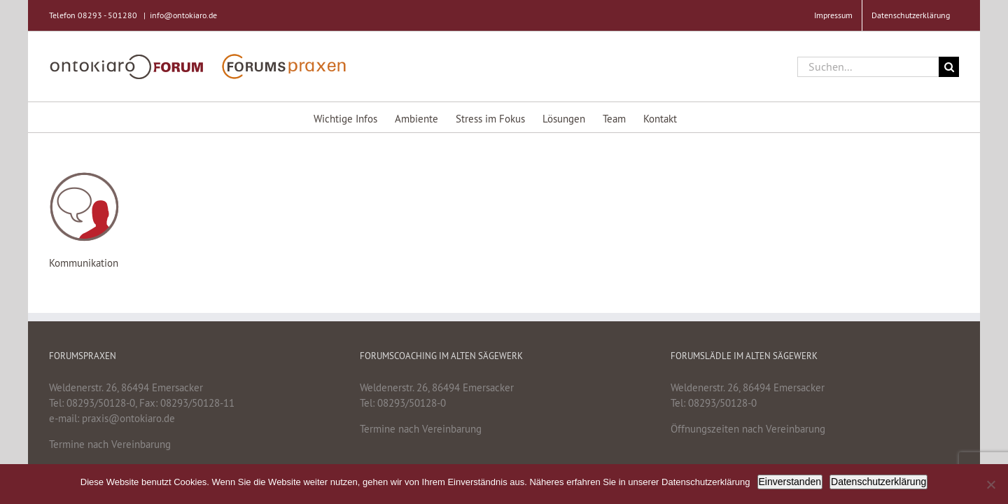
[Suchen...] (868, 67)
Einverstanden (790, 481)
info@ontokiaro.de (183, 15)
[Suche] (949, 67)
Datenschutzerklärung (878, 481)
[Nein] (990, 484)
